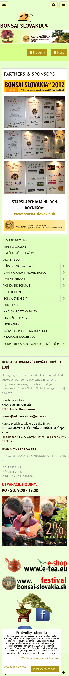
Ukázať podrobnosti (15, 666)
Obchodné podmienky (19, 337)
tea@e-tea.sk (37, 416)
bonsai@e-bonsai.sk (15, 416)
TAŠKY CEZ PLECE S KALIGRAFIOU (25, 331)
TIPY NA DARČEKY (14, 246)
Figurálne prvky (15, 318)
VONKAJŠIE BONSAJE (35, 285)
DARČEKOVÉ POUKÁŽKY (18, 253)
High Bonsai (12, 292)
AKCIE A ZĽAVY (12, 259)
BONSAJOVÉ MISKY (35, 298)
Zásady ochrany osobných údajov (40, 658)
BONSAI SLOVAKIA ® (24, 25)
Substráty (11, 305)
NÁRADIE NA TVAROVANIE (35, 266)
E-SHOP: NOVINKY (15, 240)
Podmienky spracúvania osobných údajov (33, 344)
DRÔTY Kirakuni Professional (35, 272)
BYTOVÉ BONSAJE (35, 279)
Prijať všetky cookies (44, 669)
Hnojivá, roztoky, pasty (20, 311)
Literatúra (11, 324)
